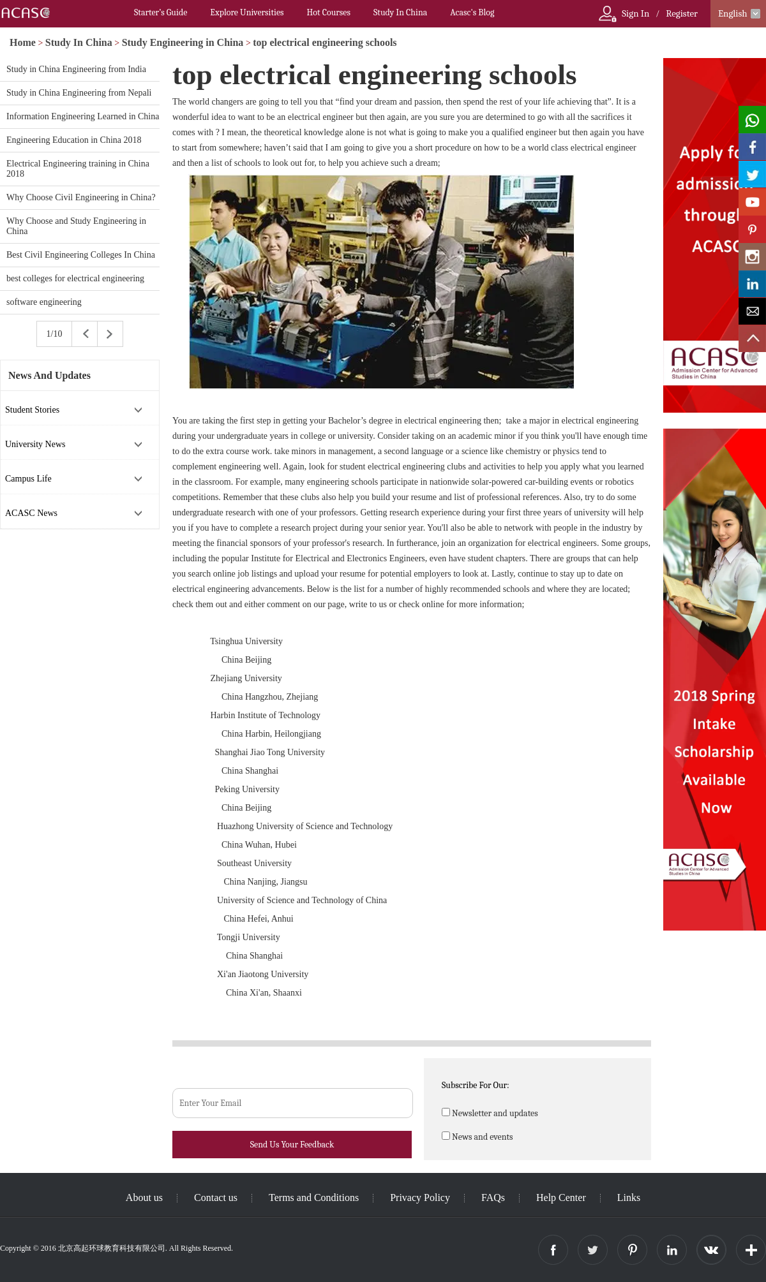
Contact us (215, 1197)
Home (23, 42)
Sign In (635, 13)
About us (144, 1197)
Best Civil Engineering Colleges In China (80, 255)
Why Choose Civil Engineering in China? (81, 197)
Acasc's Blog (472, 12)
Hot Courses (328, 12)
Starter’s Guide (160, 12)
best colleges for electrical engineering (75, 278)
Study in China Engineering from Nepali (78, 93)
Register (682, 13)
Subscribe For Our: (475, 1085)
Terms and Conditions (314, 1197)
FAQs (493, 1197)
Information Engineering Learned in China (82, 116)
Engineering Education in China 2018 (74, 140)
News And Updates (49, 375)
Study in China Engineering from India (76, 69)
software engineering (44, 302)
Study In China (400, 12)
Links (628, 1197)
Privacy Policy (420, 1197)
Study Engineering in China (183, 42)
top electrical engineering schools (324, 42)
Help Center (561, 1197)
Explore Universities (246, 12)
